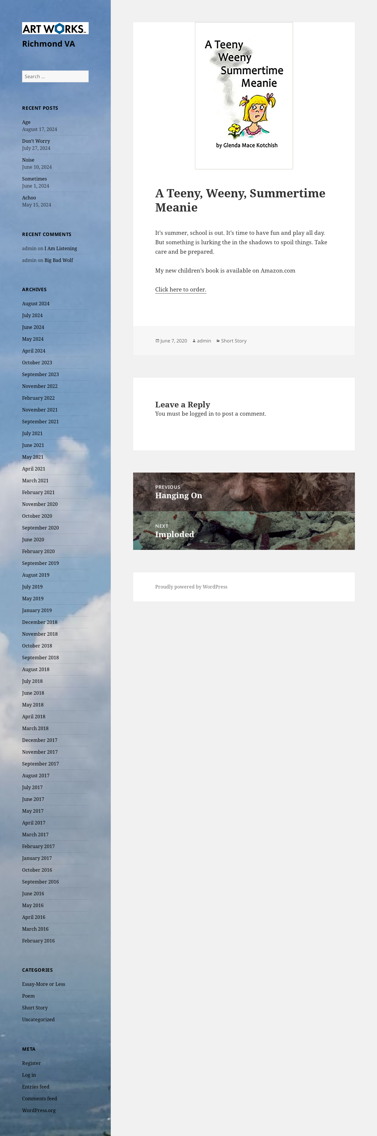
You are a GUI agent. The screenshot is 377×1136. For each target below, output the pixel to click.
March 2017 (35, 834)
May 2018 (33, 704)
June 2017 (33, 799)
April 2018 (33, 716)
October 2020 (37, 516)
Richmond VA (48, 43)
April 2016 (33, 917)
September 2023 (40, 374)
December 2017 (39, 740)
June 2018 (33, 693)
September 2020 (40, 527)
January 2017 (37, 858)
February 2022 (38, 398)
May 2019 (33, 598)
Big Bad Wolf (58, 260)
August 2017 (35, 775)
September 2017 (40, 763)
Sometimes (34, 179)
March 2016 (35, 929)
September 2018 (40, 657)
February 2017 (38, 846)
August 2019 (35, 575)
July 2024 (32, 315)
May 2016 (33, 905)
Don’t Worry (36, 141)
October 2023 (37, 362)
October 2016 (37, 870)
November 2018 (40, 634)
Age (26, 122)
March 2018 (35, 728)
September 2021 (40, 421)
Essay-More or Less (43, 984)
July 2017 (32, 787)
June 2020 (33, 539)
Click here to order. (180, 289)
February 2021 (38, 492)
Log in (29, 1075)
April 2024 (33, 350)
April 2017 (33, 822)
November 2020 (40, 504)
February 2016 (38, 940)
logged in (202, 413)
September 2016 (40, 881)
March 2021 (35, 480)
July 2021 (32, 433)
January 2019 (37, 610)
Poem (28, 996)
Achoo (29, 197)
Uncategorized (38, 1019)
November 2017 (40, 752)
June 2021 (33, 445)
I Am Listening (60, 248)
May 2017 (33, 811)
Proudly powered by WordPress (191, 586)
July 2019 (32, 586)
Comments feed (39, 1098)
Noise (28, 160)
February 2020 (38, 551)
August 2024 (35, 303)
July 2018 (32, 681)
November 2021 (40, 409)
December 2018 (39, 622)
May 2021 (33, 457)
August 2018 (35, 669)
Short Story (35, 1007)
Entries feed (35, 1086)
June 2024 (33, 327)
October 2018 (37, 645)
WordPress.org (39, 1110)
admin (204, 340)
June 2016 (33, 893)
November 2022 (40, 386)
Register (31, 1063)
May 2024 (33, 339)
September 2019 (40, 563)
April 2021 (33, 468)
